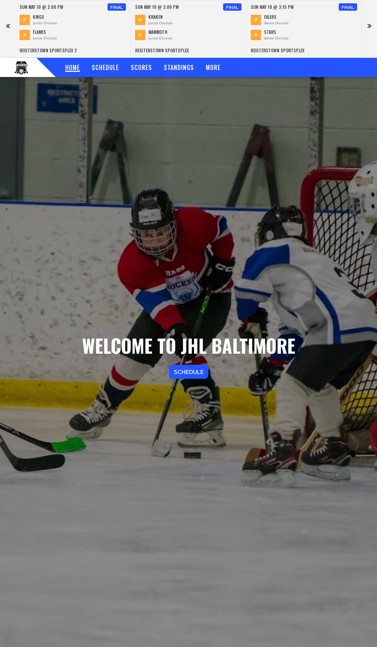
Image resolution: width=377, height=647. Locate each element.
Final (116, 7)
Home (72, 67)
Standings (179, 67)
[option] (73, 28)
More (213, 67)
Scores (141, 67)
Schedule (105, 67)
